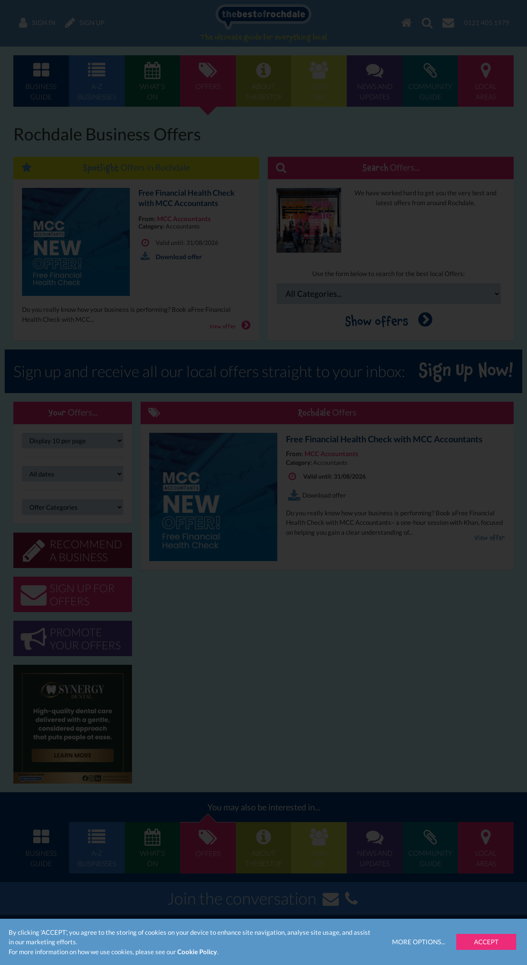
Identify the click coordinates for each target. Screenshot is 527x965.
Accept (486, 942)
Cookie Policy (197, 951)
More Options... (418, 942)
